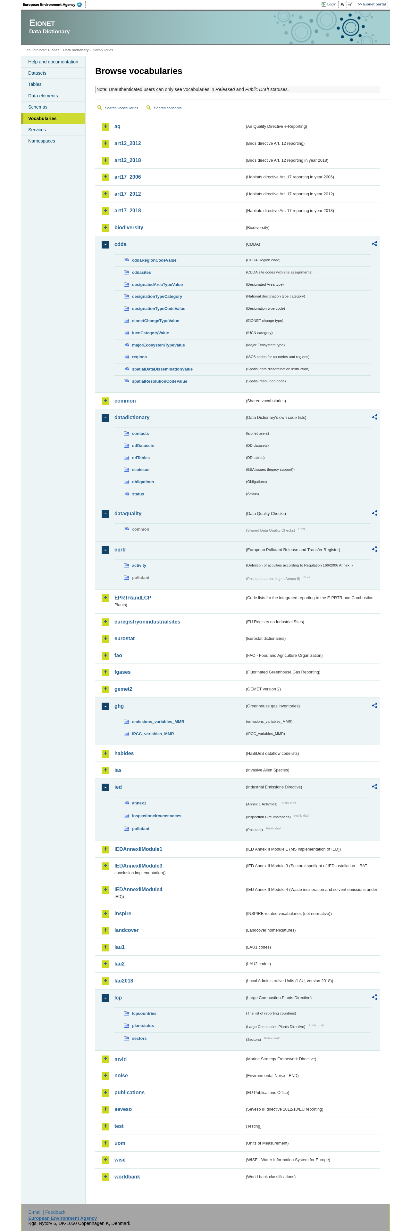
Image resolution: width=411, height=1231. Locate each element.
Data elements (43, 95)
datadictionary (131, 417)
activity (139, 565)
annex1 (139, 803)
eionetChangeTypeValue (155, 320)
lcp (118, 997)
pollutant (140, 828)
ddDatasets (143, 445)
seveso (123, 1109)
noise (121, 1075)
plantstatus (143, 1025)
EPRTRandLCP (132, 597)
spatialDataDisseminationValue (162, 369)
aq (117, 126)
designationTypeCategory (157, 296)
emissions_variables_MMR (158, 721)
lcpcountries (144, 1013)
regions (139, 357)
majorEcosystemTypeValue (158, 345)
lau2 (119, 963)
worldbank (127, 1176)
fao (118, 655)
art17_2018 (127, 210)
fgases (122, 672)
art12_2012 (127, 143)
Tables (35, 84)
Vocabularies (42, 118)
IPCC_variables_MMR (153, 733)
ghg (119, 706)
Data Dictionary (75, 50)
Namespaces (41, 140)
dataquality (127, 513)
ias (118, 770)
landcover (126, 930)
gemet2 (123, 689)
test (118, 1126)
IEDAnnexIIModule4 (138, 889)
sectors (139, 1038)
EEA (54, 4)
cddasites (141, 272)
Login (331, 4)
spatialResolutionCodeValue (159, 381)
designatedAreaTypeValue (157, 284)
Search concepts (167, 108)
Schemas (37, 107)
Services (37, 129)
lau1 (119, 947)
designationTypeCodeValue (158, 308)
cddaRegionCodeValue (154, 260)
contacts (140, 433)
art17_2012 (127, 194)
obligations (143, 481)
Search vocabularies (121, 108)
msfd (120, 1059)
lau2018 (123, 980)
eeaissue (140, 469)
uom (119, 1143)
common (125, 401)
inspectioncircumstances (156, 815)
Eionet (53, 50)
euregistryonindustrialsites (147, 621)
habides (124, 753)
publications (129, 1092)
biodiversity (128, 227)
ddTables (141, 457)
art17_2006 (127, 177)
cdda (120, 244)
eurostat (124, 638)
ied (118, 787)
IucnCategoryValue (150, 332)
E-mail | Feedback (46, 1212)
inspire (122, 913)
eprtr (120, 549)
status (138, 494)
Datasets (37, 73)
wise (120, 1159)
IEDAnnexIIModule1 (138, 849)
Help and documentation (53, 61)
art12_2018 (127, 160)
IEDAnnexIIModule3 (138, 865)
